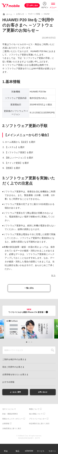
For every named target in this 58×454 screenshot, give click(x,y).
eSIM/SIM (29, 451)
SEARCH (52, 351)
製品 (17, 451)
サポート (52, 451)
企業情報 (5, 425)
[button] (26, 343)
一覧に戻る (29, 288)
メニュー (53, 7)
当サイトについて (9, 411)
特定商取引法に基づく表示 (39, 425)
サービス (40, 451)
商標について (34, 411)
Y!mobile (11, 5)
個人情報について (36, 416)
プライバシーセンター (37, 421)
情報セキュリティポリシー (12, 421)
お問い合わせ (42, 393)
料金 (6, 451)
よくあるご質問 (15, 393)
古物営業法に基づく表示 (11, 430)
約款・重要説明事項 (10, 416)
